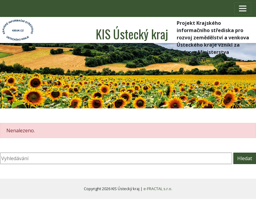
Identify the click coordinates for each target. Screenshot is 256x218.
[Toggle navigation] (242, 8)
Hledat (244, 158)
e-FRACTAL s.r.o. (157, 188)
